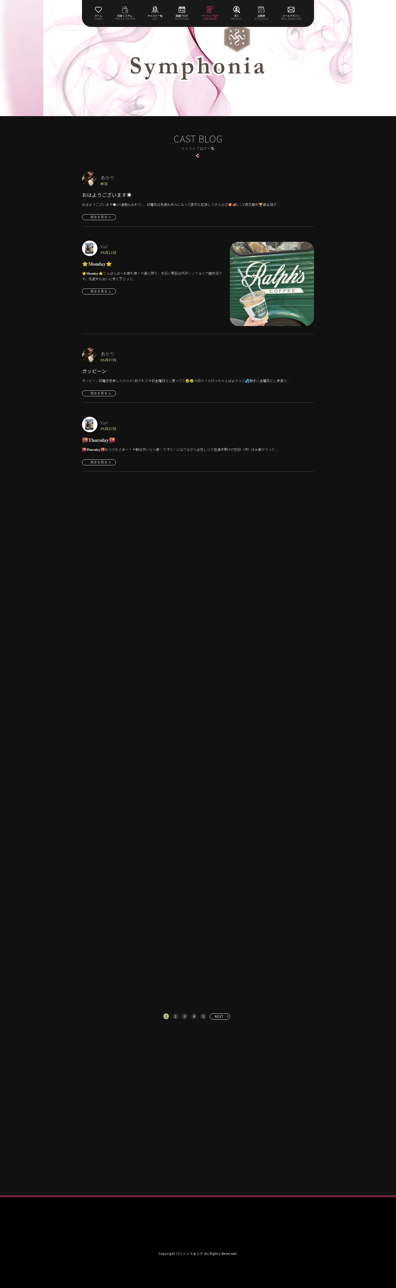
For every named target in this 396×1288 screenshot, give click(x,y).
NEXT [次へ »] (219, 1016)
